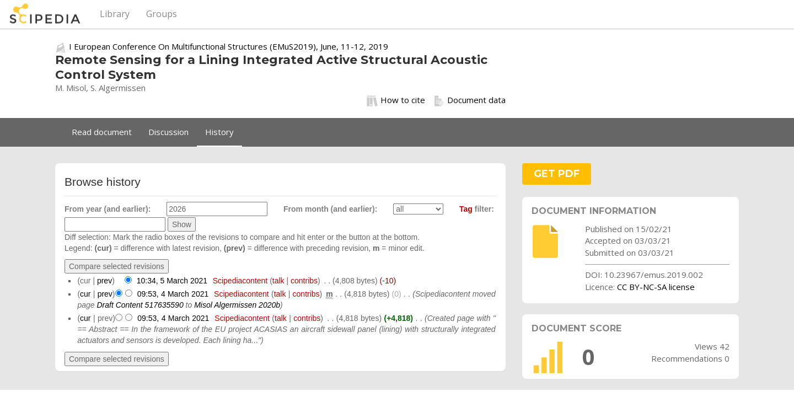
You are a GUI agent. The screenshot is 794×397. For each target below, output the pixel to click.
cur (85, 293)
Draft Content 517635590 (139, 305)
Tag (466, 209)
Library (115, 14)
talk (278, 280)
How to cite (396, 100)
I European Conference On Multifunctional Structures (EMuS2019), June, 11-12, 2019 (228, 46)
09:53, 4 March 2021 (172, 293)
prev (104, 280)
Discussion (168, 131)
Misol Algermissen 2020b (237, 305)
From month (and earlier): (330, 209)
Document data (469, 100)
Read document (102, 131)
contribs (304, 280)
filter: (476, 209)
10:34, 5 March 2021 (172, 280)
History (219, 131)
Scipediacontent (240, 280)
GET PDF (557, 174)
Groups (161, 14)
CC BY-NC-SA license (656, 286)
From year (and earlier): (108, 209)
